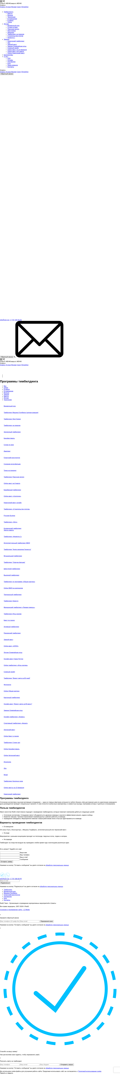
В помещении (12, 19)
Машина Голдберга (10, 893)
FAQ (9, 58)
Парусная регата (13, 29)
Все (5, 386)
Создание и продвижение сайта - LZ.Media (15, 910)
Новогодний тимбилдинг (16, 41)
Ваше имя (23, 852)
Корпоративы (8, 55)
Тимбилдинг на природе (16, 34)
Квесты (10, 13)
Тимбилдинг (8, 889)
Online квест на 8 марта (16, 51)
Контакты (11, 67)
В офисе (10, 20)
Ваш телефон (24, 855)
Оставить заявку (6, 861)
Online (10, 22)
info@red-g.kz (4, 320)
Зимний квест (12, 44)
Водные (10, 15)
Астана (8, 7)
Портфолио (11, 62)
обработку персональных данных (57, 865)
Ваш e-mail (23, 857)
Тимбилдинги (9, 12)
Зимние (7, 39)
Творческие (11, 17)
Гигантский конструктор (12, 895)
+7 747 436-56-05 (16, 320)
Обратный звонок (7, 74)
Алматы (2, 7)
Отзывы (10, 60)
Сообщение (24, 859)
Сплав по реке (13, 27)
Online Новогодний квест (16, 53)
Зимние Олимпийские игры (17, 46)
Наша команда (13, 65)
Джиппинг (11, 32)
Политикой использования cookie (89, 1071)
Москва (13, 7)
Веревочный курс (14, 25)
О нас (6, 56)
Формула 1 (11, 37)
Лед (9, 43)
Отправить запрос (66, 1064)
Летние (6, 24)
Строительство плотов (15, 36)
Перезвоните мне (47, 921)
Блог (9, 63)
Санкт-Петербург (22, 7)
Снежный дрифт (13, 48)
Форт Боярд (12, 31)
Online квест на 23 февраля (17, 50)
